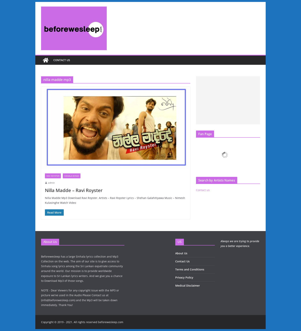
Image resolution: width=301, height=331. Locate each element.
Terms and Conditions (189, 269)
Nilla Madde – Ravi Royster (74, 190)
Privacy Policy (184, 277)
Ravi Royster (52, 176)
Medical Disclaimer (187, 285)
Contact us (61, 60)
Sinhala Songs (71, 176)
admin (51, 182)
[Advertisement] (228, 100)
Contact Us (182, 261)
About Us (181, 253)
